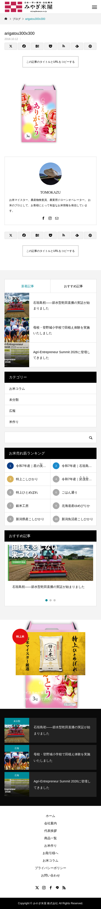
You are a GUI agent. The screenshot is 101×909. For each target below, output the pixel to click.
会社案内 (50, 823)
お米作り (50, 845)
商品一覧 (50, 838)
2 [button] (50, 600)
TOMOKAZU (50, 192)
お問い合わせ (50, 875)
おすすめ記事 (73, 286)
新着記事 (27, 286)
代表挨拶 (50, 830)
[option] (50, 571)
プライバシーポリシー (50, 868)
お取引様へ (50, 853)
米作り (14, 422)
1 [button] (46, 600)
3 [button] (54, 600)
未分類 (14, 399)
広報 (12, 411)
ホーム (50, 816)
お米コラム (17, 388)
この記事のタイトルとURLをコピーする (50, 61)
